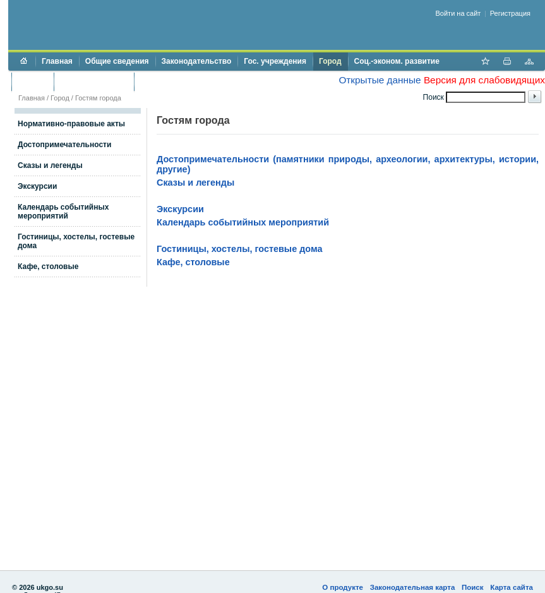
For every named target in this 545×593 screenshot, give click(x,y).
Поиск (473, 587)
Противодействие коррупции (194, 81)
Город (330, 61)
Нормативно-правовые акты (71, 123)
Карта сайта (511, 587)
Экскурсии (37, 186)
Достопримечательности (64, 144)
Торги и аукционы (94, 81)
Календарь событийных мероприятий (63, 211)
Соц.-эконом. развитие (397, 61)
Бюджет (32, 81)
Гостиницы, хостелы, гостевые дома (239, 249)
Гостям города (98, 98)
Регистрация (510, 13)
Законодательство (197, 61)
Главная (57, 61)
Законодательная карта (412, 587)
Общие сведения (117, 61)
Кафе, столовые (48, 266)
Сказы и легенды (50, 165)
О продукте (342, 587)
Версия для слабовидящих (484, 80)
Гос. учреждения (275, 61)
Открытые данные (379, 80)
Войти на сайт (458, 13)
